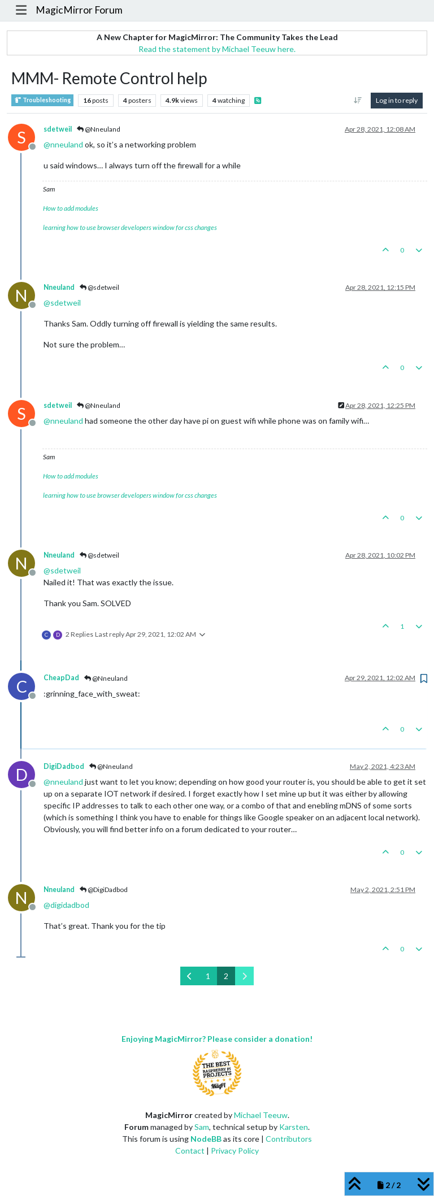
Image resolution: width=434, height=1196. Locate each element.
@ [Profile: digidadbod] (66, 905)
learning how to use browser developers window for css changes (130, 227)
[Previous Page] (189, 976)
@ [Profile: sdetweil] (62, 302)
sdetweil (58, 129)
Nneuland (59, 287)
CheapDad (61, 677)
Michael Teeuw (261, 1115)
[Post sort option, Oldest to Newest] (358, 100)
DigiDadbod (64, 766)
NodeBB (206, 1138)
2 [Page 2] (226, 976)
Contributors (289, 1138)
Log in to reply (397, 100)
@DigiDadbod (104, 889)
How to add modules (70, 208)
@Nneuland (98, 129)
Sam (201, 1127)
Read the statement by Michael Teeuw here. (217, 49)
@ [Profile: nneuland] (63, 144)
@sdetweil (99, 287)
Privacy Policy (235, 1150)
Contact (190, 1150)
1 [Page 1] (208, 976)
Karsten (293, 1127)
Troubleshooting (42, 100)
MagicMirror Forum (79, 10)
